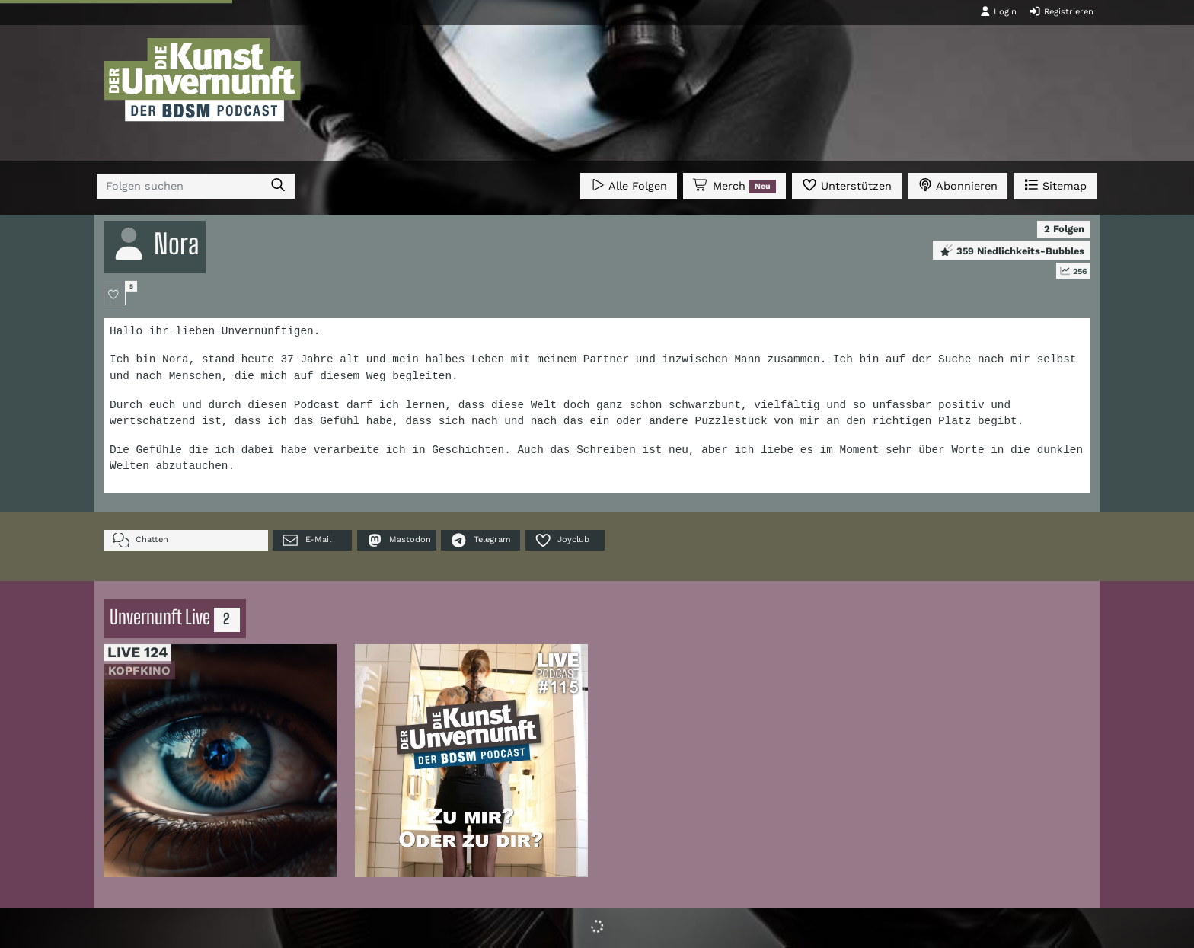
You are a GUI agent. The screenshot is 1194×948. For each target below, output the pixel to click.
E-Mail (306, 540)
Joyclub (562, 540)
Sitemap (1055, 184)
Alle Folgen (628, 184)
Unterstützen (847, 184)
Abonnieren (958, 184)
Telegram (480, 540)
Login (998, 11)
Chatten (140, 540)
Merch (734, 185)
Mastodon (398, 540)
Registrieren (1061, 11)
